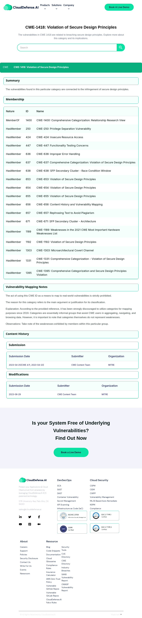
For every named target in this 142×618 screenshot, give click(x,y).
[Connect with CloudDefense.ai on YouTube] (23, 524)
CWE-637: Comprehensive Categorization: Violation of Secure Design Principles (85, 162)
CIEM (92, 489)
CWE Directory (66, 562)
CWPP (93, 493)
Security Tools (65, 548)
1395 (29, 272)
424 (28, 137)
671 (28, 221)
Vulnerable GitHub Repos (52, 587)
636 (28, 153)
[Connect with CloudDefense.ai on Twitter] (33, 516)
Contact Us (25, 562)
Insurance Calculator (51, 573)
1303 (29, 250)
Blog (48, 547)
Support (24, 550)
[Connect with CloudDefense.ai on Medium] (42, 524)
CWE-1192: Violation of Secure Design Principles (66, 241)
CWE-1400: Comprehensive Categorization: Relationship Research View (80, 120)
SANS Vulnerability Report (67, 577)
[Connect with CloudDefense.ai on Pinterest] (33, 524)
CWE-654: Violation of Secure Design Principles (66, 187)
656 (28, 204)
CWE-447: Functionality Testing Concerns (62, 145)
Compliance (95, 508)
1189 (28, 231)
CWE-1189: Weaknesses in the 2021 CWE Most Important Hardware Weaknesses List (78, 231)
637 (28, 162)
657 (28, 212)
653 (28, 179)
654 (28, 187)
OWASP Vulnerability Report (67, 587)
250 (28, 128)
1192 (28, 241)
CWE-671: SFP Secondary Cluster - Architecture (66, 221)
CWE (5, 67)
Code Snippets (53, 550)
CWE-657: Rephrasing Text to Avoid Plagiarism (65, 212)
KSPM (92, 504)
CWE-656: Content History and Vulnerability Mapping (69, 204)
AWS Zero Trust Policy (53, 580)
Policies (23, 554)
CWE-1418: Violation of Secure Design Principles (41, 67)
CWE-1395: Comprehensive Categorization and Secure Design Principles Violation (81, 272)
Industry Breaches (66, 569)
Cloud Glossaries (51, 560)
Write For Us (26, 566)
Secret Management (66, 501)
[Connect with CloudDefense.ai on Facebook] (42, 516)
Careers (23, 547)
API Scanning (63, 504)
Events (23, 569)
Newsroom (25, 573)
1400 (29, 120)
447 (28, 145)
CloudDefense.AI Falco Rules (54, 601)
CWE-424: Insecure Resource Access (59, 137)
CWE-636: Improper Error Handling (58, 153)
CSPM (93, 485)
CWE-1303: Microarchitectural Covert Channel (65, 250)
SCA (59, 485)
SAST (59, 489)
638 (28, 170)
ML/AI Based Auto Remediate (103, 501)
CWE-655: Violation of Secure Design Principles (66, 196)
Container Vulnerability (68, 497)
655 (28, 196)
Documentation (53, 554)
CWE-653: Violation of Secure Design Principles (66, 179)
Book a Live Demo (71, 452)
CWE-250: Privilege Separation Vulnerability (63, 128)
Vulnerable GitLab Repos (52, 594)
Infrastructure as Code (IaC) (70, 508)
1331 (28, 260)
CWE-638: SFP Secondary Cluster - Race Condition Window (73, 170)
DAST (59, 493)
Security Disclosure (29, 558)
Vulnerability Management (102, 497)
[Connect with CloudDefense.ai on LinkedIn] (23, 516)
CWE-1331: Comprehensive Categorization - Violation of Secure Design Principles (80, 260)
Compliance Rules (51, 567)
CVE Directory (66, 555)
